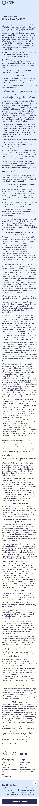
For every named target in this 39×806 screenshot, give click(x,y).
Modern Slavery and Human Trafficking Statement (28, 772)
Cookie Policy (24, 767)
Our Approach (6, 765)
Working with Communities (9, 769)
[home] (8, 3)
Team (3, 762)
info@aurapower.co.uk (16, 54)
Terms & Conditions (25, 762)
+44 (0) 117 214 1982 (21, 56)
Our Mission (5, 767)
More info (31, 794)
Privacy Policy (24, 765)
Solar (3, 771)
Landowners (5, 778)
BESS (3, 774)
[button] (35, 2)
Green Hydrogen (6, 776)
